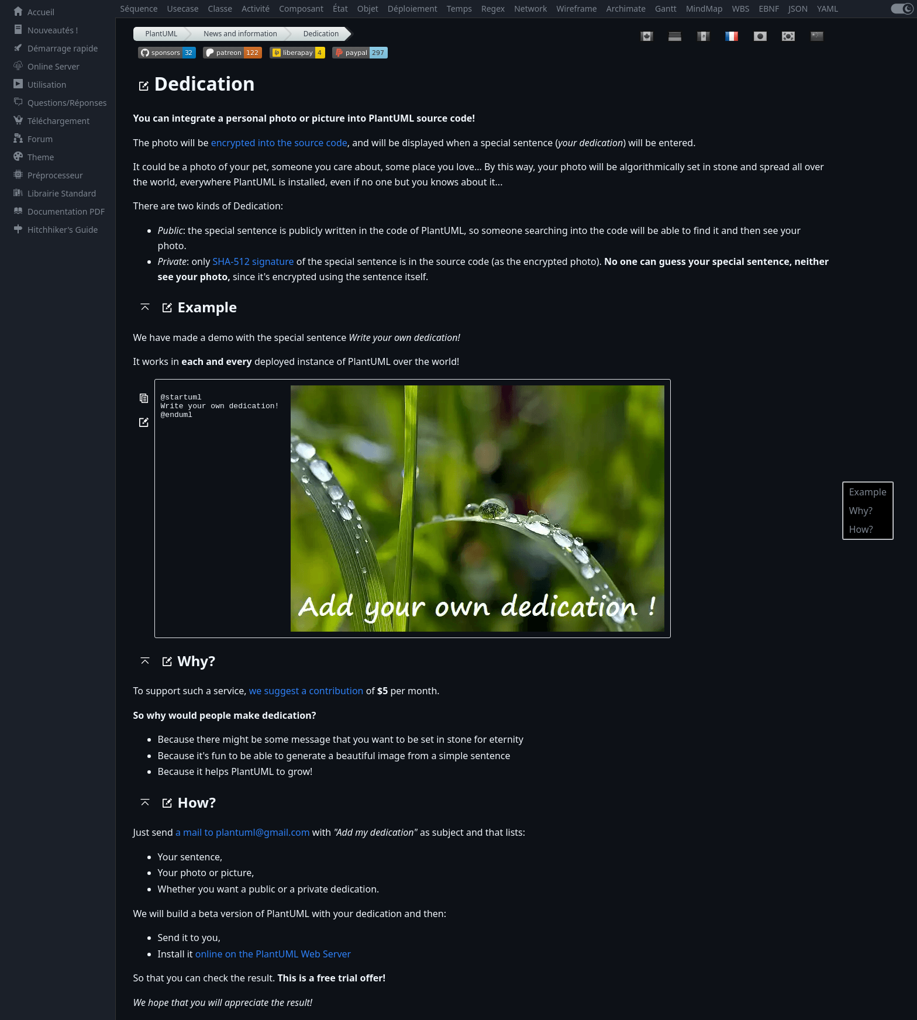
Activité (256, 8)
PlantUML (162, 34)
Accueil (31, 12)
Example (868, 491)
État (340, 8)
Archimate (626, 8)
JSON (798, 8)
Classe (220, 8)
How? (861, 529)
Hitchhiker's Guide (53, 229)
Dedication (321, 34)
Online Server (44, 66)
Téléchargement (49, 120)
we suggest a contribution (306, 690)
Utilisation (37, 84)
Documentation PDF (57, 211)
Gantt (666, 8)
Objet (367, 8)
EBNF (769, 8)
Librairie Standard (52, 193)
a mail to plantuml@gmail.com (242, 832)
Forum (31, 138)
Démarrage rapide (53, 48)
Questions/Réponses (58, 102)
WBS (741, 8)
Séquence (139, 8)
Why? (861, 510)
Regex (493, 8)
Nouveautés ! (43, 30)
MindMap (704, 8)
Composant (301, 8)
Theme (31, 157)
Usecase (183, 8)
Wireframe (577, 8)
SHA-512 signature (253, 261)
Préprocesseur (46, 175)
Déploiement (412, 8)
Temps (459, 8)
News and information (240, 34)
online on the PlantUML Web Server (273, 953)
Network (530, 8)
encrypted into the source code (279, 142)
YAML (827, 8)
